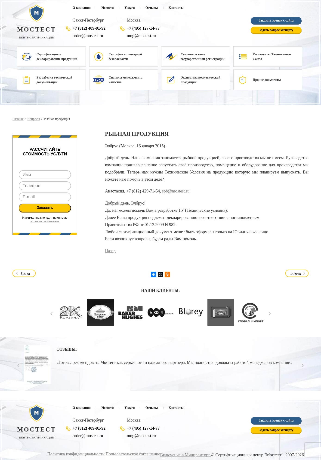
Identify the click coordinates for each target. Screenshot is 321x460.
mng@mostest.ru (141, 35)
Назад (110, 251)
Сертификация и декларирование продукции (57, 57)
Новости (107, 7)
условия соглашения (45, 221)
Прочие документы (267, 80)
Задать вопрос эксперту (276, 30)
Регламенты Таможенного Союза (272, 57)
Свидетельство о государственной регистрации (202, 57)
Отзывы (151, 7)
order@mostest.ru (88, 35)
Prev (51, 313)
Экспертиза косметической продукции (200, 80)
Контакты (176, 7)
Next (270, 313)
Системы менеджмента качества (125, 80)
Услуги (129, 7)
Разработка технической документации (54, 80)
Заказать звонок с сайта (276, 20)
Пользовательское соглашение (133, 454)
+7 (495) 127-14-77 (143, 28)
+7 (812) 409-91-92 (89, 28)
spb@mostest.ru (175, 191)
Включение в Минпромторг (185, 455)
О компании (82, 7)
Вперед (295, 273)
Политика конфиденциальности (76, 454)
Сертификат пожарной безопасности (125, 57)
